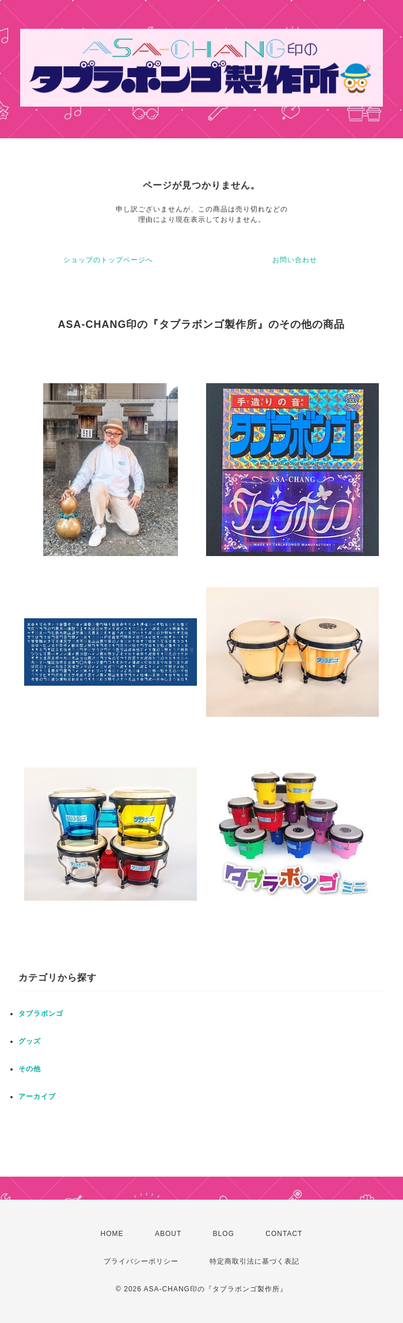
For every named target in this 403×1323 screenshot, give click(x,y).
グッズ (29, 1041)
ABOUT (168, 1234)
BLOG (223, 1234)
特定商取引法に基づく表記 (254, 1261)
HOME (112, 1234)
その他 (29, 1069)
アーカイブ (37, 1097)
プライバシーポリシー (141, 1261)
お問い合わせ (294, 260)
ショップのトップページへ (108, 260)
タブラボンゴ (40, 1014)
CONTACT (283, 1234)
